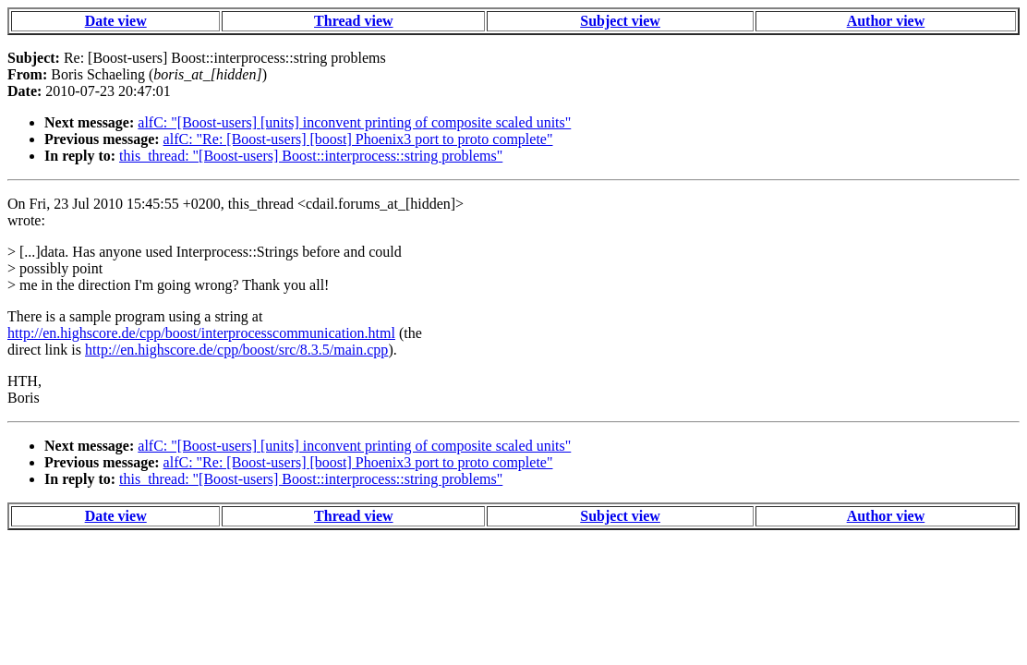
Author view (886, 21)
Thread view (353, 21)
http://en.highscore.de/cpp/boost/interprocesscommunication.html (201, 333)
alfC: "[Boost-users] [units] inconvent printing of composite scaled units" (354, 122)
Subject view (620, 21)
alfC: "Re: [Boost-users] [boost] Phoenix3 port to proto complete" (358, 139)
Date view (116, 21)
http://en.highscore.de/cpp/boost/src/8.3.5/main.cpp (236, 349)
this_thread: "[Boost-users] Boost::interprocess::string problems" (310, 155)
